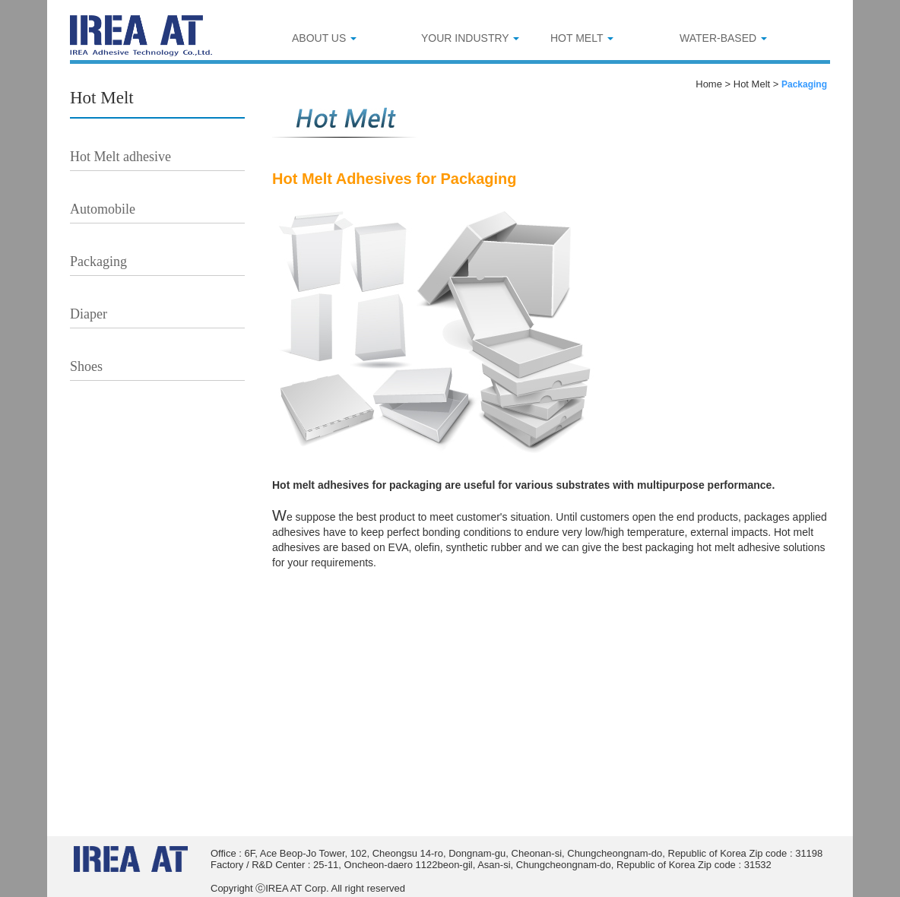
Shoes (86, 366)
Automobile (102, 209)
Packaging (98, 261)
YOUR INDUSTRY (470, 38)
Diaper (88, 314)
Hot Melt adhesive (120, 156)
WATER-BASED (723, 38)
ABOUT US (324, 38)
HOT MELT (581, 38)
